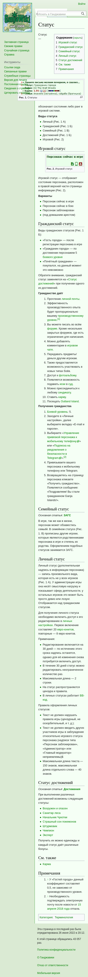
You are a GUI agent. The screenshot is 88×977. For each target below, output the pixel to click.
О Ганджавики (45, 957)
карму (62, 397)
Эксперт (48, 835)
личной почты (71, 298)
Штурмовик (50, 826)
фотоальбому (67, 375)
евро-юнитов (65, 629)
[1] (58, 319)
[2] (65, 457)
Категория (46, 917)
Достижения (72, 789)
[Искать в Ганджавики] (59, 14)
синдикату (64, 392)
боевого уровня (52, 257)
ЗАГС (67, 515)
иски (62, 384)
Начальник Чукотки (55, 817)
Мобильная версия (48, 973)
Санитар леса (51, 813)
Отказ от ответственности (52, 965)
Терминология (64, 917)
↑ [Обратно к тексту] (47, 879)
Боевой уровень (57, 411)
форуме (52, 328)
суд (70, 384)
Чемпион (48, 830)
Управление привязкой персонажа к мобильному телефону (63, 437)
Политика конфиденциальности (56, 949)
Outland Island (70, 401)
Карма (47, 864)
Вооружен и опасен (55, 808)
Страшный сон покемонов (59, 821)
